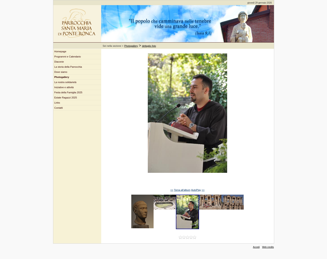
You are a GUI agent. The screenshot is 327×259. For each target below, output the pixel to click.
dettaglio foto (149, 46)
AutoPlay (196, 190)
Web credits (268, 247)
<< (171, 190)
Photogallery (131, 46)
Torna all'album (182, 190)
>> (203, 190)
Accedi (256, 247)
